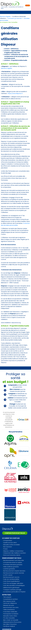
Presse (5, 549)
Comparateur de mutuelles (15, 533)
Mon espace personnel (27, 5)
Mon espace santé (9, 601)
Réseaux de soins (8, 605)
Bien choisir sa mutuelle (10, 620)
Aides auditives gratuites (11, 567)
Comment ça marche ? (14, 18)
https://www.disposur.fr (15, 93)
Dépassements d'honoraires (12, 622)
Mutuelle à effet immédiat (11, 545)
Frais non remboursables (11, 579)
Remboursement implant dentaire (14, 571)
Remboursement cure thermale (13, 560)
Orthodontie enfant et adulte (12, 562)
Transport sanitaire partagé (12, 590)
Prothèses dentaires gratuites (12, 565)
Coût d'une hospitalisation (11, 581)
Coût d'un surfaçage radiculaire (13, 583)
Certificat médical (9, 626)
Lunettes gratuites (9, 569)
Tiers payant (7, 597)
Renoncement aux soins (10, 607)
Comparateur (7, 540)
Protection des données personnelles (15, 224)
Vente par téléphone (10, 603)
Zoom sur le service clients (11, 555)
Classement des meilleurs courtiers (14, 553)
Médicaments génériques (11, 587)
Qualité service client (10, 543)
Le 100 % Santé (7, 575)
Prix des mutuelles (9, 618)
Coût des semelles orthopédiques (14, 585)
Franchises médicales (10, 612)
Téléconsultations (9, 609)
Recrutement (7, 547)
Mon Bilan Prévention (10, 624)
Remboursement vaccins (11, 577)
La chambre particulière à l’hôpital (14, 592)
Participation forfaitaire (10, 614)
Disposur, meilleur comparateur (13, 551)
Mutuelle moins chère (10, 616)
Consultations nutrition (10, 599)
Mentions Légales (6, 68)
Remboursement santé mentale (13, 573)
